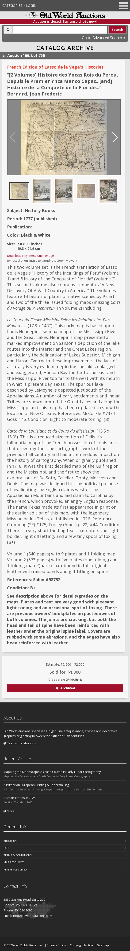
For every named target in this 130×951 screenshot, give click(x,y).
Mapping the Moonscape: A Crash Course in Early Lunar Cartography (52, 772)
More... (10, 811)
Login (31, 5)
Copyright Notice (81, 945)
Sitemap (103, 945)
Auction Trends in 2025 (19, 798)
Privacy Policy (56, 945)
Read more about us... (21, 743)
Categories (12, 5)
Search (117, 29)
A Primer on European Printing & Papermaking (36, 785)
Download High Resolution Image (30, 255)
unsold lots (79, 21)
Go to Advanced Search (103, 37)
